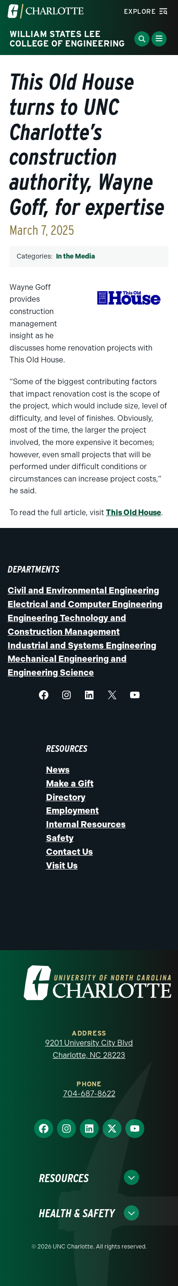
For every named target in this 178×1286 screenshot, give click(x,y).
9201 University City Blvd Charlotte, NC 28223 (89, 1049)
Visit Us (62, 865)
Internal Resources (86, 824)
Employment (72, 810)
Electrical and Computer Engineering (85, 604)
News (58, 770)
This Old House (133, 512)
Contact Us (69, 852)
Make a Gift (70, 783)
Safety (60, 838)
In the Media (75, 256)
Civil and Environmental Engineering (83, 590)
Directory (65, 797)
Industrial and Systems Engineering (82, 645)
